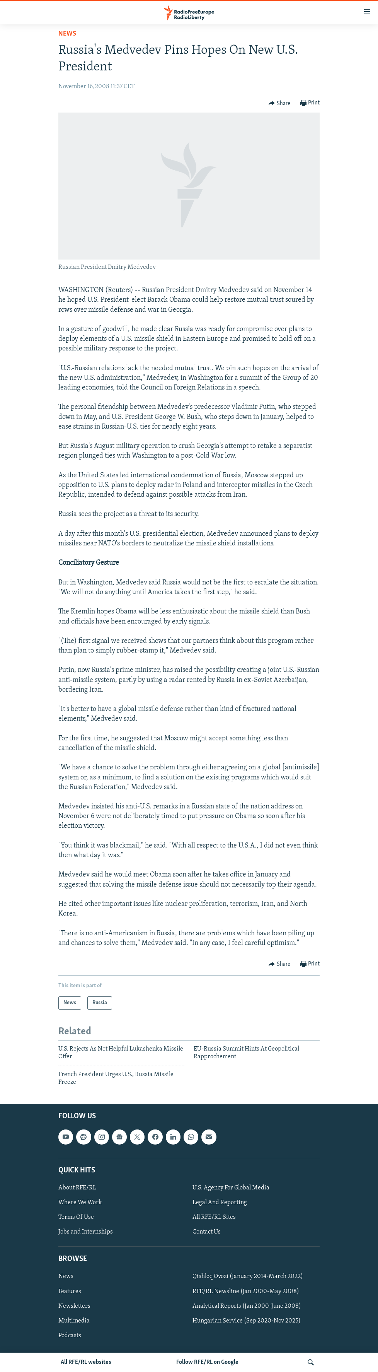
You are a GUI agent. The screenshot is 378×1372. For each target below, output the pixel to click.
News (67, 34)
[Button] (279, 103)
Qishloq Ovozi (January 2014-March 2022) (247, 1277)
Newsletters (74, 1306)
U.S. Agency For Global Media (230, 1188)
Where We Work (80, 1202)
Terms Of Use (76, 1218)
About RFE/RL (77, 1188)
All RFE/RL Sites (214, 1218)
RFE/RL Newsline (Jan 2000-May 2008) (245, 1291)
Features (69, 1291)
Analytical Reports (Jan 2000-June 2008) (246, 1306)
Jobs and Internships (85, 1232)
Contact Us (206, 1232)
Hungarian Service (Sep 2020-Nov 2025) (246, 1321)
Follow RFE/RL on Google (207, 1362)
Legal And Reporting (219, 1202)
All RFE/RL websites (86, 1362)
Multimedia (74, 1321)
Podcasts (69, 1336)
